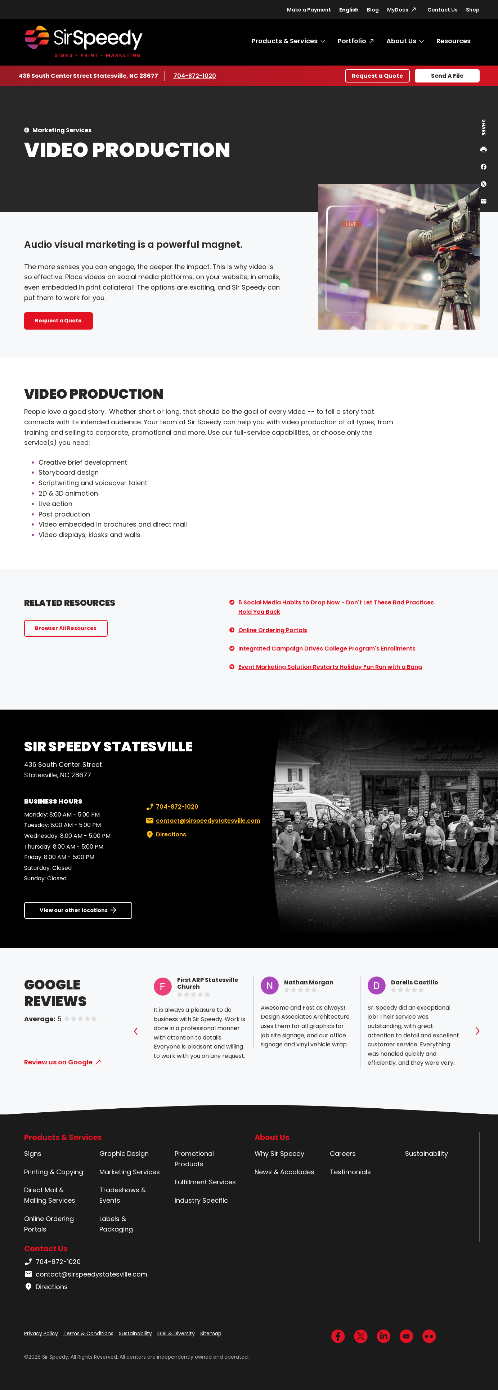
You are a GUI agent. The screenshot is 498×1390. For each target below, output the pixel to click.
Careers (343, 1153)
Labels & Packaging (116, 1224)
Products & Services (285, 40)
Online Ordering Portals (272, 630)
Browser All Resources (66, 628)
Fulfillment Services (205, 1181)
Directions (165, 834)
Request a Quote (377, 76)
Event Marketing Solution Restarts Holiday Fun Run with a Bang (330, 667)
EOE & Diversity (176, 1333)
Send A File (447, 76)
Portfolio (352, 40)
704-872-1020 (195, 75)
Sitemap (210, 1333)
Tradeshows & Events (122, 1195)
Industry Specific (201, 1200)
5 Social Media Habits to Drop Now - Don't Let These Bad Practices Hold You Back (336, 607)
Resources (453, 40)
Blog (373, 9)
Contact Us (442, 9)
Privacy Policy (41, 1333)
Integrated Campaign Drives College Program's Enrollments (327, 648)
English (349, 9)
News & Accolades (284, 1171)
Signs (32, 1153)
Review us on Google (58, 1062)
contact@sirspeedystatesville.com (202, 821)
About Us (401, 40)
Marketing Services (61, 130)
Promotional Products (194, 1158)
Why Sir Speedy (279, 1153)
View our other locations (74, 910)
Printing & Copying (53, 1171)
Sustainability (426, 1153)
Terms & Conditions (88, 1333)
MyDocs (397, 9)
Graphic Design (124, 1153)
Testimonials (350, 1171)
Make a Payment (309, 9)
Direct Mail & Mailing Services (49, 1195)
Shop (473, 9)
